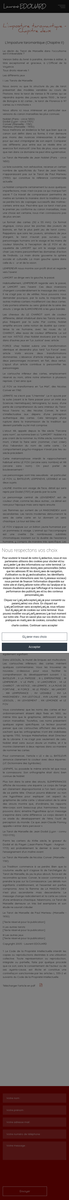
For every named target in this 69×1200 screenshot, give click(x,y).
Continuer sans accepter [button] (43, 625)
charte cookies (19, 625)
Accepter (34, 647)
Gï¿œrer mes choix (34, 636)
